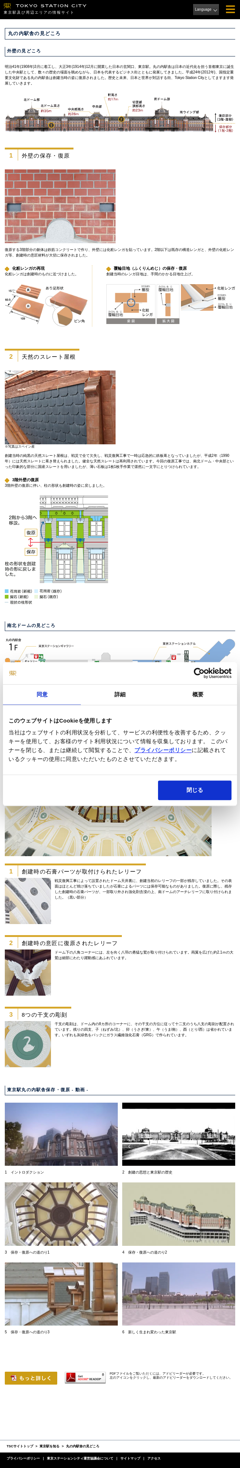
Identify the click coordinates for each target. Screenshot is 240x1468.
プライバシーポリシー (163, 750)
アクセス (154, 1458)
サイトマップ (130, 1458)
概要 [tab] (197, 694)
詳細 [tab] (120, 694)
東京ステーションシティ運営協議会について (80, 1458)
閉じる (194, 790)
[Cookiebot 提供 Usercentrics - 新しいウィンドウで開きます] (199, 673)
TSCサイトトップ (20, 1446)
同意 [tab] (42, 694)
